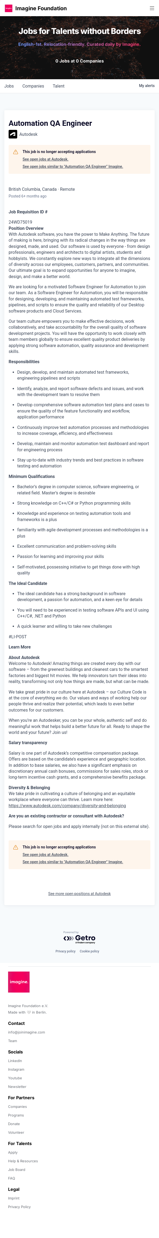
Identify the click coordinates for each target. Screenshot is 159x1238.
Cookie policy (89, 951)
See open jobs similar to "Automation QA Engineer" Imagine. (73, 166)
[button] (8, 8)
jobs (9, 86)
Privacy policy (65, 951)
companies (33, 86)
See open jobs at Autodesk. (45, 159)
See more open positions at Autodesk (79, 894)
